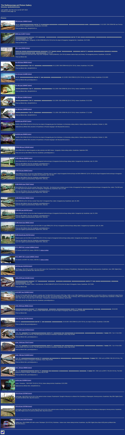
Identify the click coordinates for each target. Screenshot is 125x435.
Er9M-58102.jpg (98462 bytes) (24, 198)
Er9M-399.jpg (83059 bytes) (23, 158)
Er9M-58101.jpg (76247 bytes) (24, 184)
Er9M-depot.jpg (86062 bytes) (24, 222)
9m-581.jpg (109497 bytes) (23, 85)
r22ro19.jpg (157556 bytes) (23, 406)
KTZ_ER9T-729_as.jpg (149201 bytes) (27, 256)
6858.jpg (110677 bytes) (22, 34)
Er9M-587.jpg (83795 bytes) (23, 210)
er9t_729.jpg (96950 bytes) (23, 367)
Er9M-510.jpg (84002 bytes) (23, 170)
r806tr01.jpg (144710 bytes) (23, 419)
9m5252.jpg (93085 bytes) (23, 134)
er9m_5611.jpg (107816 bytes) (24, 330)
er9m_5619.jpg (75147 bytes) (24, 342)
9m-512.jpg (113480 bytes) (23, 74)
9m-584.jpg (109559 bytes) (23, 109)
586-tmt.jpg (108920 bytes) (23, 21)
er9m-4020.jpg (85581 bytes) (24, 306)
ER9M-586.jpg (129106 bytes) (24, 147)
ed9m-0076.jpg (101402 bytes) (24, 278)
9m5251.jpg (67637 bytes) (23, 121)
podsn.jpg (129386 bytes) (23, 380)
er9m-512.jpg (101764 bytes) (24, 318)
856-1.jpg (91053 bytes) (22, 48)
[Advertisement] (115, 8)
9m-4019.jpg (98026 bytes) (23, 62)
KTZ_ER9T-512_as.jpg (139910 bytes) (27, 247)
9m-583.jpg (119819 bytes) (23, 97)
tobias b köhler (44, 250)
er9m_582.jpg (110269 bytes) (24, 355)
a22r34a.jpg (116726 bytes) (23, 266)
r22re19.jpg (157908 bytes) (23, 393)
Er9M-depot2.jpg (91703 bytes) (24, 235)
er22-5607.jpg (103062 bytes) (24, 292)
